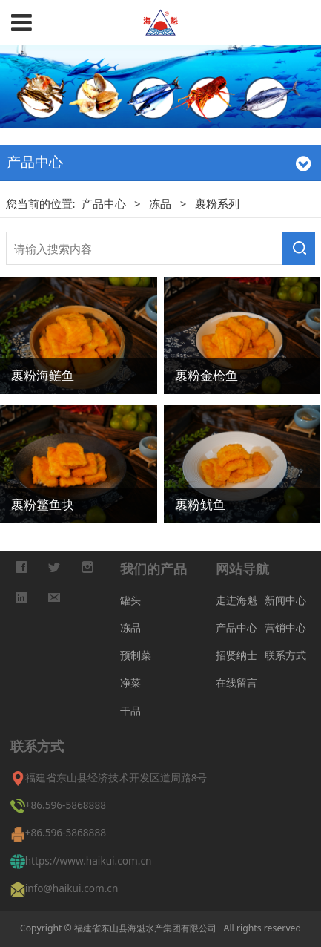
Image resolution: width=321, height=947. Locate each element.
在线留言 (236, 682)
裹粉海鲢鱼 (42, 375)
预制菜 (135, 655)
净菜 (130, 682)
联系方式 (285, 655)
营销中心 (285, 627)
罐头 (130, 600)
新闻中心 (285, 600)
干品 (130, 711)
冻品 (160, 203)
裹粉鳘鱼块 (42, 504)
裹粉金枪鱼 (206, 375)
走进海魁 (236, 600)
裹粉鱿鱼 (200, 504)
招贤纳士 (236, 655)
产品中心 (105, 203)
